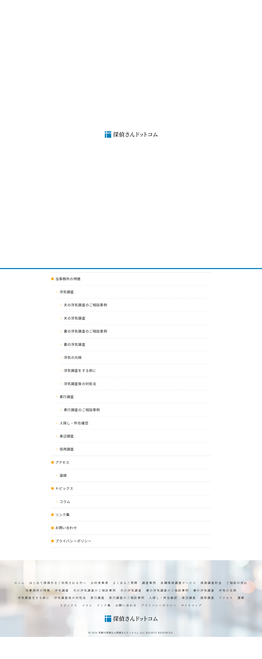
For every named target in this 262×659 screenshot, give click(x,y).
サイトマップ (191, 605)
